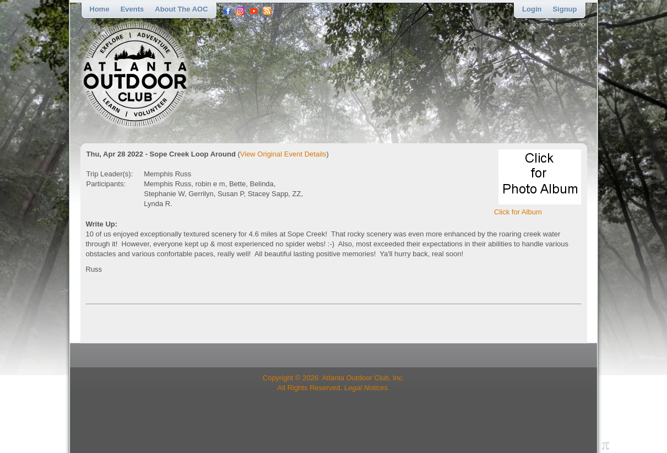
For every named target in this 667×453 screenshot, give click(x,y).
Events (132, 9)
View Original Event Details (283, 154)
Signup (564, 9)
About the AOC (181, 9)
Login (531, 9)
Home (100, 9)
